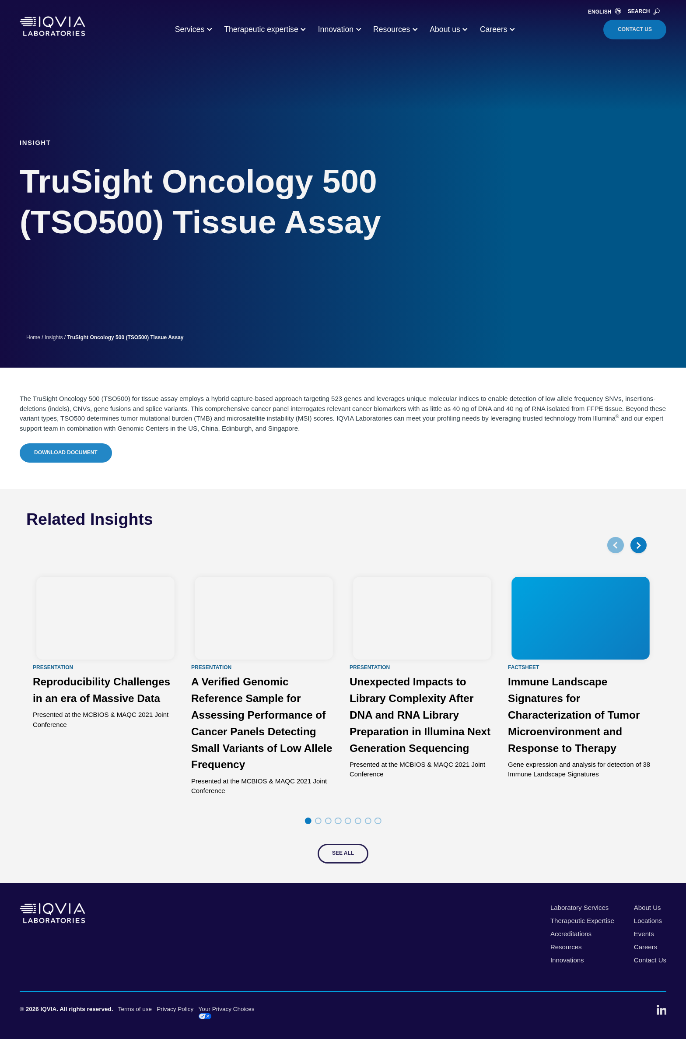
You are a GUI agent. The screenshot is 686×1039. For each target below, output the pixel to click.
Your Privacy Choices (227, 1012)
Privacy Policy (175, 1009)
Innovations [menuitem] (567, 960)
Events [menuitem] (644, 933)
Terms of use (135, 1009)
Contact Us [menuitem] (650, 960)
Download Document (66, 452)
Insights (54, 337)
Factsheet (523, 667)
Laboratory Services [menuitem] (579, 907)
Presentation (53, 667)
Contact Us (635, 29)
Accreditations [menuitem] (571, 933)
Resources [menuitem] (566, 947)
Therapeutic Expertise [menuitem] (582, 920)
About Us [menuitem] (647, 907)
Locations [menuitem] (648, 920)
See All (343, 853)
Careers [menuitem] (645, 947)
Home (33, 337)
